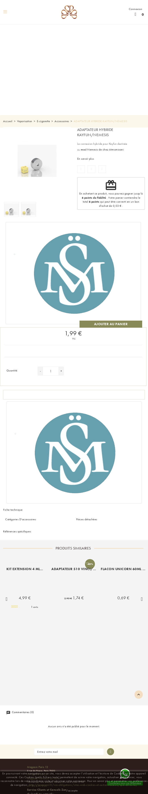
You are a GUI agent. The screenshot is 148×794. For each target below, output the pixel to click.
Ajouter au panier (111, 324)
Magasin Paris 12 (37, 767)
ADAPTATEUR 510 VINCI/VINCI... (78, 569)
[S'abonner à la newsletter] (110, 751)
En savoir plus (85, 159)
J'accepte (72, 790)
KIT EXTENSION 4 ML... (24, 569)
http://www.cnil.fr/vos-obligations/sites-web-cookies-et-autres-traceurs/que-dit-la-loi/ (83, 785)
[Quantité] (51, 371)
